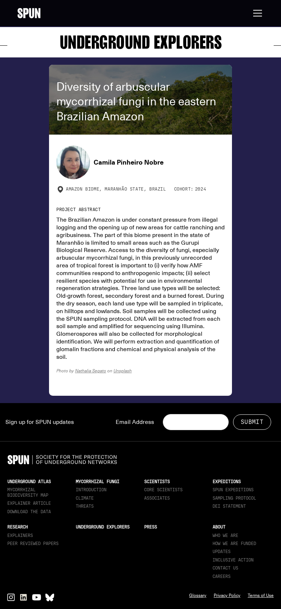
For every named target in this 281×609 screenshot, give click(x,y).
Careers (222, 576)
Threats (85, 506)
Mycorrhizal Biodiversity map (27, 492)
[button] (256, 13)
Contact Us (225, 568)
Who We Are (225, 535)
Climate (85, 498)
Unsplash (122, 370)
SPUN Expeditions (233, 489)
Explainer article (29, 503)
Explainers (20, 535)
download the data (29, 511)
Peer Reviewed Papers (33, 543)
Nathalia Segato (90, 370)
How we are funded (234, 543)
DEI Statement (229, 506)
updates (222, 551)
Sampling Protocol (234, 498)
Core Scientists (163, 489)
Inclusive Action (233, 560)
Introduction (91, 489)
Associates (157, 498)
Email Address (135, 422)
